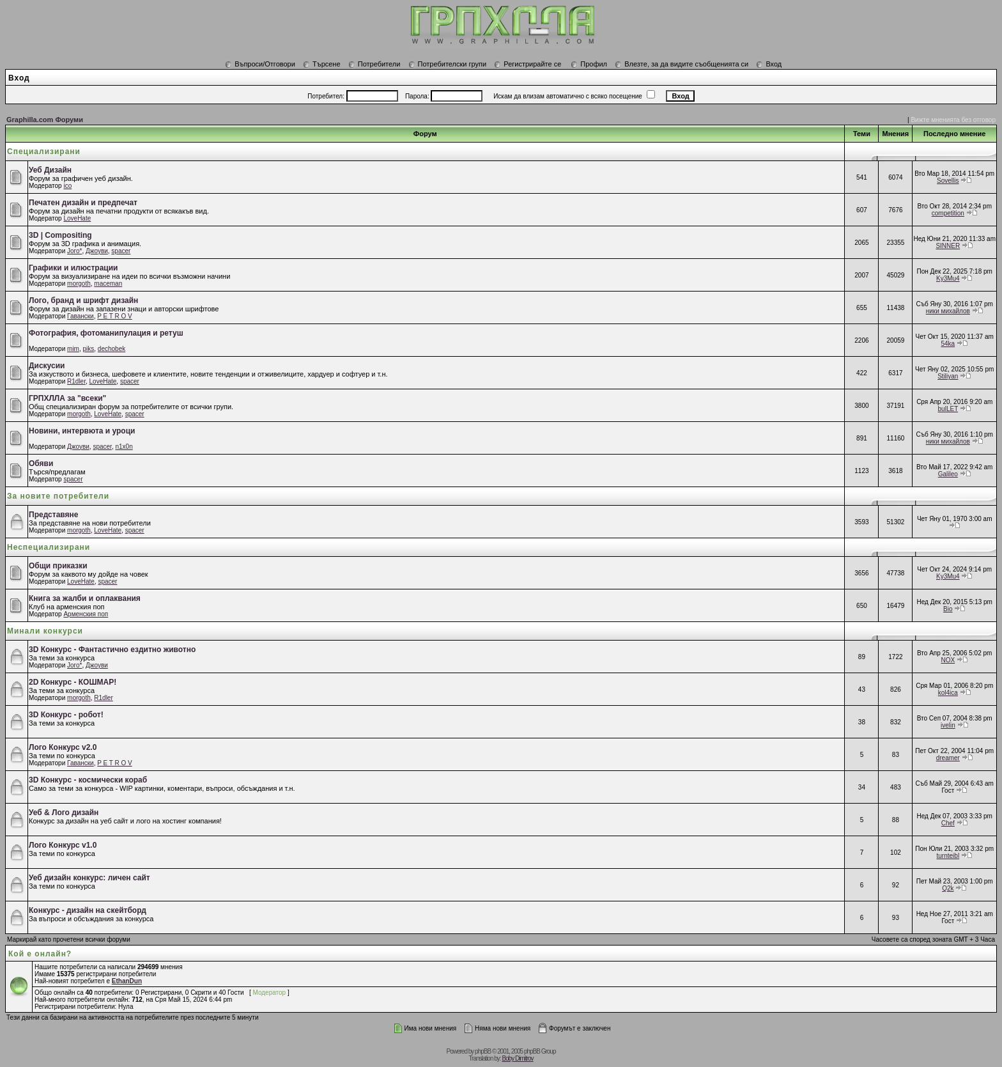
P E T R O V (114, 316)
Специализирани (44, 151)
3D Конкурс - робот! (66, 714)
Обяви (41, 463)
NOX (948, 660)
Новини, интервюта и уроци (82, 430)
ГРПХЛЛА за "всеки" (67, 398)
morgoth (79, 283)
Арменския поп (85, 614)
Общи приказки (58, 565)
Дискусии (47, 365)
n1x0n (123, 446)
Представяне (53, 514)
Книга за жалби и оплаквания (85, 598)
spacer (120, 250)
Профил (589, 64)
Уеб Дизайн (50, 170)
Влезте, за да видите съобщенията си (681, 64)
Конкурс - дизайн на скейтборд (87, 910)
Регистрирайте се (527, 64)
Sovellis (948, 180)
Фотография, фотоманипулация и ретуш (106, 333)
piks (89, 348)
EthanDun (127, 981)
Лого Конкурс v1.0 (62, 845)
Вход (769, 64)
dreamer (948, 757)
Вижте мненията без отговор (953, 119)
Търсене (322, 64)
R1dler (76, 381)
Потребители (374, 64)
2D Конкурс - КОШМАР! (72, 682)
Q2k (947, 888)
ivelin (948, 725)
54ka (948, 343)
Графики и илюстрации (73, 267)
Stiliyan (947, 376)
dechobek (111, 348)
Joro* (74, 250)
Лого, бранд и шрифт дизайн (83, 300)
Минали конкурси (45, 631)
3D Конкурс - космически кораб (88, 779)
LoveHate (77, 218)
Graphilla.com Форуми (44, 119)
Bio (947, 608)
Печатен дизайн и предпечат (83, 202)
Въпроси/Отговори (260, 64)
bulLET (948, 408)
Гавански (80, 316)
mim (73, 348)
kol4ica (948, 692)
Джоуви (97, 250)
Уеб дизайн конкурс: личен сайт (89, 877)
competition (948, 213)
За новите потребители (58, 496)
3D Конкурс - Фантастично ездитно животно (112, 649)
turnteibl (948, 855)
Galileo (948, 474)
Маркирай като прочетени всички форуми (68, 939)
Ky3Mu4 (948, 278)
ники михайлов (948, 311)
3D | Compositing (60, 235)
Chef (948, 823)
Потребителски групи (447, 64)
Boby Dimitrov (517, 1058)
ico (67, 185)
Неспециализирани (48, 547)
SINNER (948, 245)
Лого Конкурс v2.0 (62, 747)
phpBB (483, 1051)
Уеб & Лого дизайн (63, 812)
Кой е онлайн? (40, 953)
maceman (108, 283)
